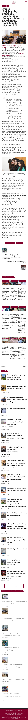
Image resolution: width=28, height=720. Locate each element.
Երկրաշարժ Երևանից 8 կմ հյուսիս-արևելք (16, 262)
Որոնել (24, 366)
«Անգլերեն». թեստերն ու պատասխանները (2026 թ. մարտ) (14, 680)
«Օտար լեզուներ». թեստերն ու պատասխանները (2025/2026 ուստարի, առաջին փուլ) (13, 696)
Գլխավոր (4, 338)
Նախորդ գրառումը (6, 258)
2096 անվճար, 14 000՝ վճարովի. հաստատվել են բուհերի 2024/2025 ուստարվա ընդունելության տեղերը (11, 256)
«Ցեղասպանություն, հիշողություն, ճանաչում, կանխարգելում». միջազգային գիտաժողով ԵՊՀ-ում (14, 351)
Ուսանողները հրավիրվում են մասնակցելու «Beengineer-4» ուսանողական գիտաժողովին (5, 320)
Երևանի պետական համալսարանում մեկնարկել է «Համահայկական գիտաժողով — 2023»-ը (13, 294)
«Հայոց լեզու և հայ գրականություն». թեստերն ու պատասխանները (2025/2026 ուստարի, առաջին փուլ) (13, 618)
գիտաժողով (19, 242)
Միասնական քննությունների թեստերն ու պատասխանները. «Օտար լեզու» (14, 634)
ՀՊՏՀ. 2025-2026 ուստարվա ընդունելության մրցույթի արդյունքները (14, 602)
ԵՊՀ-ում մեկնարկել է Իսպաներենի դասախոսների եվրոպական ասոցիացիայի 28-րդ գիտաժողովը (22, 351)
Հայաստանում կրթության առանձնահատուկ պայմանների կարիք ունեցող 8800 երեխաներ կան (14, 320)
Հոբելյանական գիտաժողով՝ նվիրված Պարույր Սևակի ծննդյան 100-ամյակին (5, 293)
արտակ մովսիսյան (10, 242)
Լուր (8, 338)
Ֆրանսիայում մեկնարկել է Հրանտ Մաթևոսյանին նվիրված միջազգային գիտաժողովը (6, 350)
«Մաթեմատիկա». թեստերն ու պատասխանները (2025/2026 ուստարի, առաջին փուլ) (13, 650)
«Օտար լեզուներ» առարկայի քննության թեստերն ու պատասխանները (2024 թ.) (13, 666)
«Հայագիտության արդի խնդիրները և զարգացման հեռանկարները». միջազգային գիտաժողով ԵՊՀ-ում (22, 294)
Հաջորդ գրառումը (22, 263)
